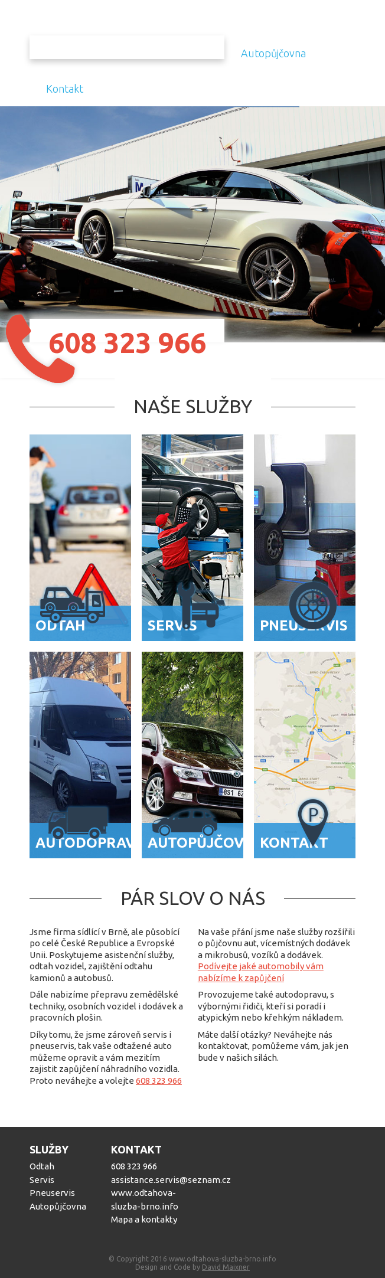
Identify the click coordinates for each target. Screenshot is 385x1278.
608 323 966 (159, 1081)
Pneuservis (52, 1193)
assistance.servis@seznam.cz (149, 1180)
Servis (42, 1180)
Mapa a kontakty (144, 1219)
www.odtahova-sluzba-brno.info (144, 1199)
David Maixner (226, 1267)
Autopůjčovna (273, 53)
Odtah (42, 1166)
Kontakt (64, 88)
